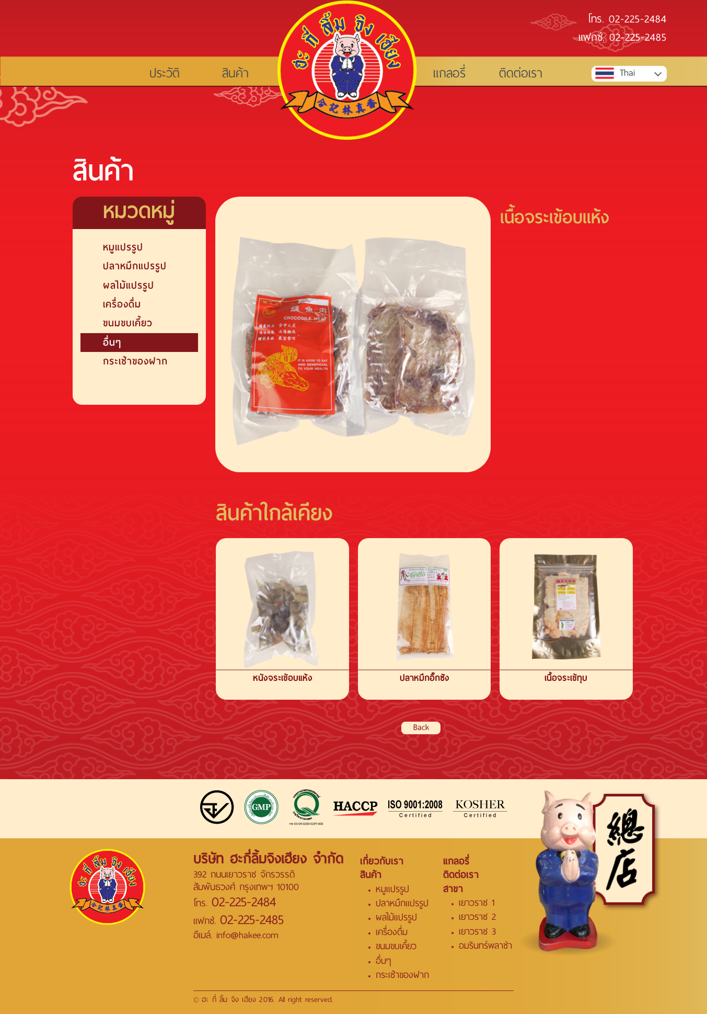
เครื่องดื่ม (122, 304)
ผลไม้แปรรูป (128, 285)
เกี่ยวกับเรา (381, 861)
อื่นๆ (112, 342)
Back (421, 728)
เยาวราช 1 (476, 903)
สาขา (453, 889)
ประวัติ (164, 74)
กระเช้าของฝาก (135, 361)
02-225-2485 (638, 38)
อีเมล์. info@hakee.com (236, 935)
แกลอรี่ (449, 73)
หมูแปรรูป (123, 247)
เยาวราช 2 (477, 917)
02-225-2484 (638, 20)
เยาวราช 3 (477, 932)
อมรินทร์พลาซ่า (485, 946)
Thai (614, 73)
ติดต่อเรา (520, 73)
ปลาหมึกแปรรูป (135, 266)
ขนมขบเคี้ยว (128, 323)
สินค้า (235, 74)
